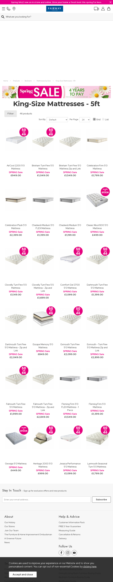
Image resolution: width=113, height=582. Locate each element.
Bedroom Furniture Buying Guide (74, 509)
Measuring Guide (67, 462)
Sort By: (53, 51)
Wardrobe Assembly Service (17, 509)
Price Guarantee (12, 548)
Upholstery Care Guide (70, 520)
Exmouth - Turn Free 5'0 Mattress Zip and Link (97, 279)
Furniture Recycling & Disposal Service (22, 512)
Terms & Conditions (48, 548)
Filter (11, 45)
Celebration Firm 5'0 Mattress (97, 99)
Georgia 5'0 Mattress (15, 395)
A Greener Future (12, 470)
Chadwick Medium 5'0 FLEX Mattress (43, 158)
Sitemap (95, 548)
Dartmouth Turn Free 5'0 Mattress (97, 218)
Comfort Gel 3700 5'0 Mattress (70, 218)
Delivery (63, 470)
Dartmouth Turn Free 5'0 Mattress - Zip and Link (16, 279)
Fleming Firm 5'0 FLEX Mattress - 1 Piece (70, 338)
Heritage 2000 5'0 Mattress (43, 397)
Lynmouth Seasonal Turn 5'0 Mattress (97, 397)
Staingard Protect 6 (13, 505)
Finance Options (12, 501)
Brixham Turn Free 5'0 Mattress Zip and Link (70, 99)
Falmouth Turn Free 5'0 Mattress (15, 337)
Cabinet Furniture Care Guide (73, 525)
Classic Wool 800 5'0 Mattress (97, 158)
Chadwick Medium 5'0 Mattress (70, 158)
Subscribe (101, 431)
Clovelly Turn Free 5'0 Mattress (16, 218)
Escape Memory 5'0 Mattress (43, 277)
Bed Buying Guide (67, 512)
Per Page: (80, 51)
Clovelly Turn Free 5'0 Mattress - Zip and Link (43, 219)
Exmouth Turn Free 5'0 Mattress (70, 277)
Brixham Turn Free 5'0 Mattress (43, 99)
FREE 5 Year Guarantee (70, 458)
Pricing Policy (29, 548)
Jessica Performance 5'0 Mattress (70, 397)
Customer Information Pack (72, 454)
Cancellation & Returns (69, 466)
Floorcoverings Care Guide (71, 533)
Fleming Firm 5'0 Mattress (97, 337)
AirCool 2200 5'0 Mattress (16, 99)
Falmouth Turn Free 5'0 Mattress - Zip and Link (43, 338)
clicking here (90, 566)
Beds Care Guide (67, 529)
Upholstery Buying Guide (70, 501)
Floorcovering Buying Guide (72, 516)
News (7, 474)
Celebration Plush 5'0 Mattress (16, 158)
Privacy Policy (66, 548)
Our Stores (9, 458)
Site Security (82, 548)
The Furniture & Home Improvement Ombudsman (28, 466)
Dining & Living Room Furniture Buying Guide (80, 505)
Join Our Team (11, 462)
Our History (9, 454)
